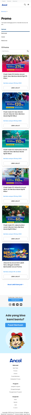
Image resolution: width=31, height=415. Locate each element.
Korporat (9, 1)
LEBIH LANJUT (15, 88)
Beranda (3, 11)
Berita (15, 402)
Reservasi (15, 1)
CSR (15, 405)
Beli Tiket (15, 368)
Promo (15, 371)
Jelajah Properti (15, 386)
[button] (28, 4)
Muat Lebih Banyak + (15, 284)
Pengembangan (15, 389)
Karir (15, 399)
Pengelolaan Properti (15, 392)
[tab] (15, 30)
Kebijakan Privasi (15, 379)
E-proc (16, 408)
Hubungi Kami (15, 300)
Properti (4, 1)
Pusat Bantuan (15, 325)
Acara (15, 373)
